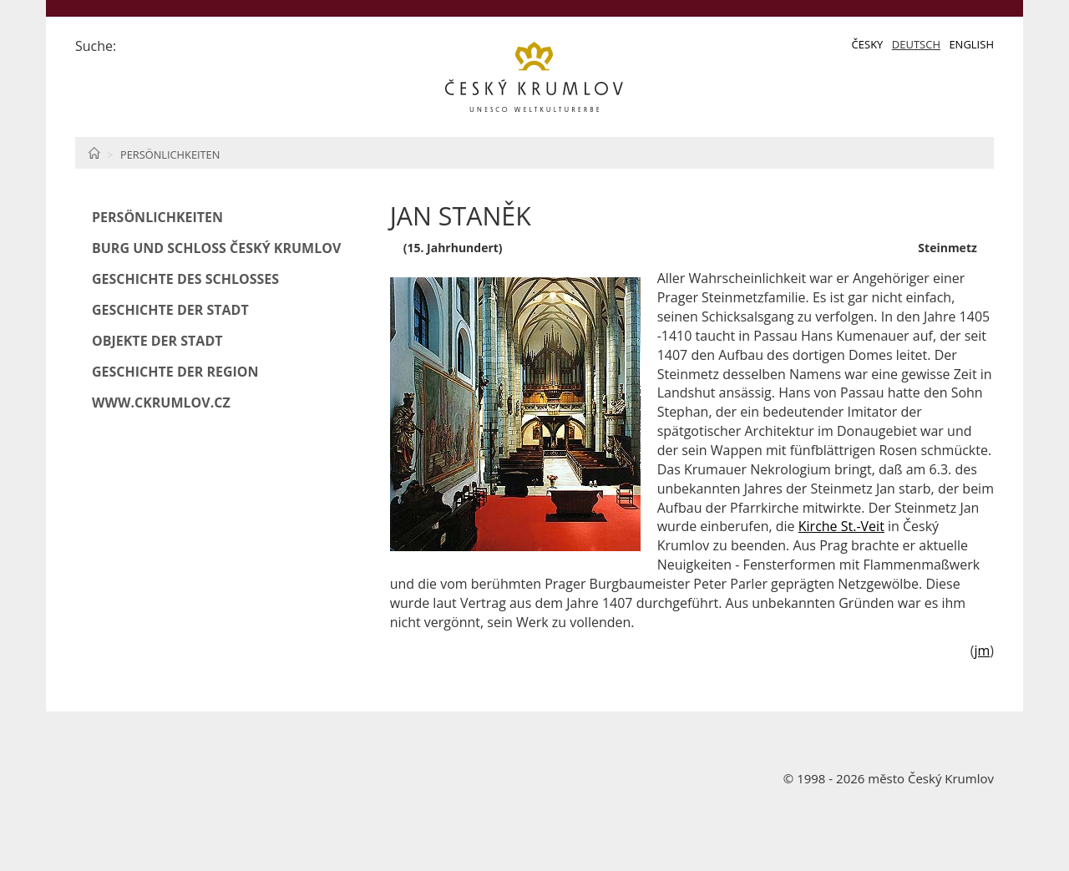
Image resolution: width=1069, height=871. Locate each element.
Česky (868, 44)
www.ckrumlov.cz (161, 402)
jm (982, 650)
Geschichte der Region (175, 371)
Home (94, 153)
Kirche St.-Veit (841, 526)
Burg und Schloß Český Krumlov (216, 248)
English (971, 44)
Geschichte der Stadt (170, 310)
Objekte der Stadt (157, 341)
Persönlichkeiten (170, 154)
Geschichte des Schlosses (185, 279)
